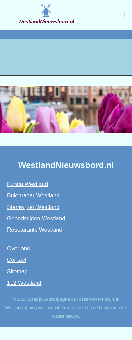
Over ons (18, 249)
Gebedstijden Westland (36, 218)
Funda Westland (27, 184)
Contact (16, 260)
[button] (125, 14)
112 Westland (24, 283)
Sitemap (17, 272)
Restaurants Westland (34, 230)
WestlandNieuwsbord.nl (46, 21)
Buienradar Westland (33, 195)
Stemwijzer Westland (33, 207)
